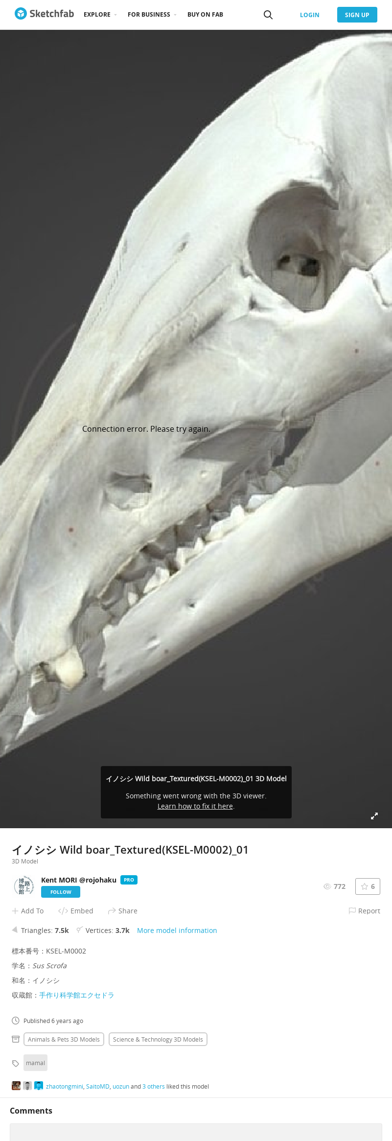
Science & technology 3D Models (158, 1039)
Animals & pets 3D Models (64, 1039)
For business (149, 14)
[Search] (268, 14)
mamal (35, 1063)
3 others (153, 1086)
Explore (97, 14)
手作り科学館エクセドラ (77, 995)
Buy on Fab (205, 14)
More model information (177, 930)
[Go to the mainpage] (44, 14)
